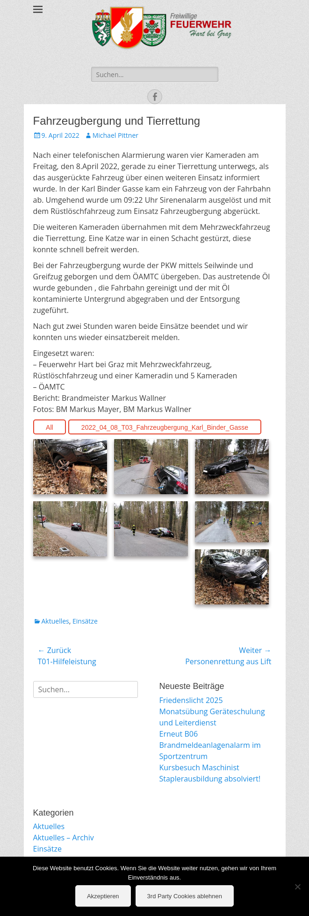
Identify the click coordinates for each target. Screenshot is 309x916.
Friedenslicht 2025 (191, 700)
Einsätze (85, 621)
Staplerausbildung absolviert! (210, 779)
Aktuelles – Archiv (63, 837)
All (49, 427)
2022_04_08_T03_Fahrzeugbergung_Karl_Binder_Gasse (164, 427)
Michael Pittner (115, 135)
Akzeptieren (103, 896)
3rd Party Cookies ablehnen (184, 896)
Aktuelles (55, 621)
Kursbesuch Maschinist (199, 767)
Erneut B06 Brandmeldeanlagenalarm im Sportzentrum (210, 745)
